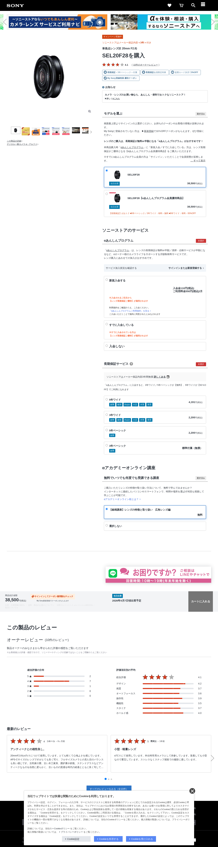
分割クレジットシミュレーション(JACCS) (74, 605)
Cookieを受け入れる (142, 839)
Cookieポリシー (62, 828)
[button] (6, 22)
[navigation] (205, 5)
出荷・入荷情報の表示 (14, 605)
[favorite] (169, 5)
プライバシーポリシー (72, 832)
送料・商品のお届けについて (40, 605)
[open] (193, 5)
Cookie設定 (73, 839)
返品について (10, 607)
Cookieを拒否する (109, 839)
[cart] (181, 5)
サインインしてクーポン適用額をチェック (53, 596)
